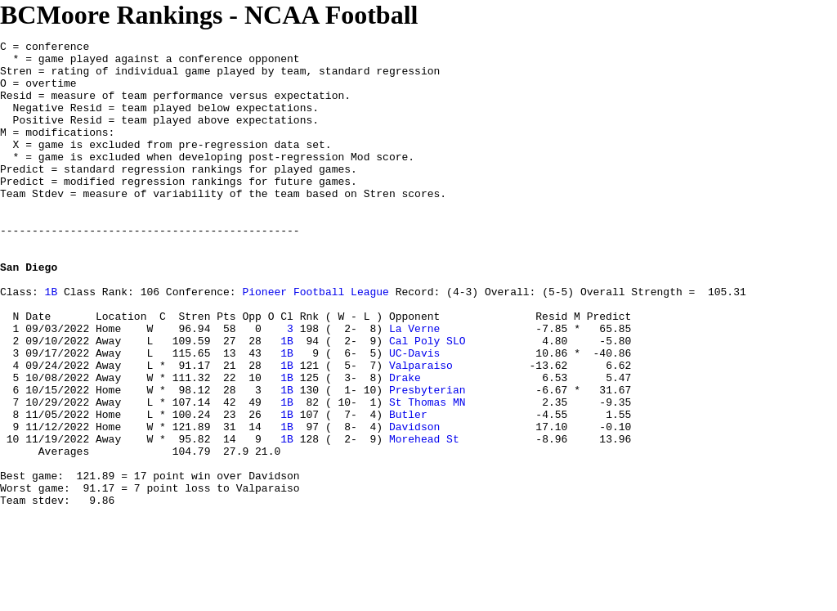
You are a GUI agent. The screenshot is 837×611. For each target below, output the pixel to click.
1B (51, 342)
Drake (405, 445)
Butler (408, 490)
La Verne (414, 387)
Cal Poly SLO (427, 401)
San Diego (28, 313)
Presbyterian (427, 460)
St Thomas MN (427, 475)
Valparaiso (421, 431)
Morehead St (424, 519)
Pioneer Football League (315, 342)
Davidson (414, 504)
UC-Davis (414, 416)
